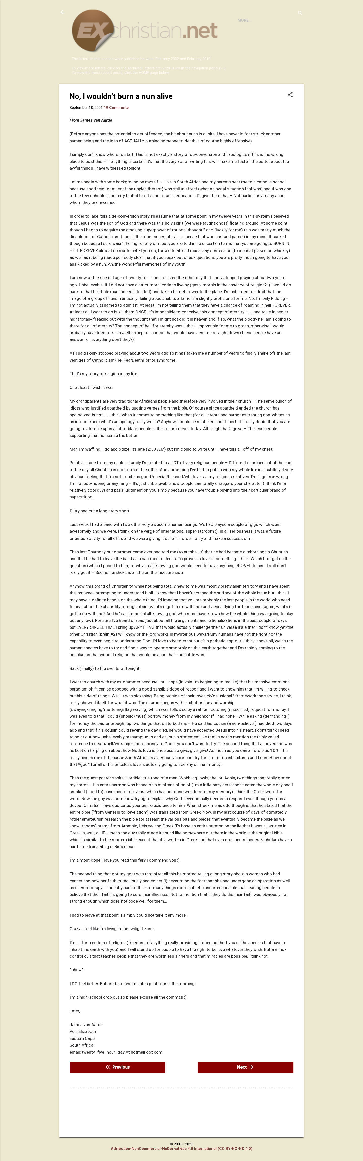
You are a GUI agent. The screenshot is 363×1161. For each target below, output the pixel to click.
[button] (290, 115)
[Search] (300, 13)
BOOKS (102, 88)
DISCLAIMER (129, 88)
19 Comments (116, 128)
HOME (81, 88)
